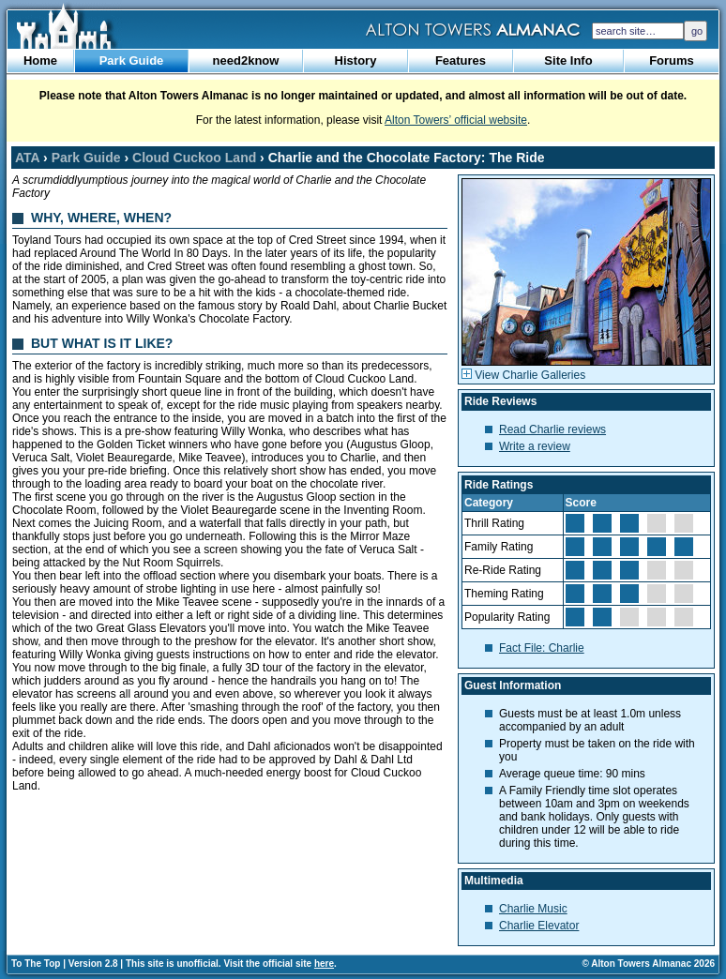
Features (460, 60)
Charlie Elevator (539, 925)
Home (40, 60)
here (324, 963)
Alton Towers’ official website (456, 120)
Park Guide (131, 60)
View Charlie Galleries (523, 375)
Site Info (568, 60)
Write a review (534, 446)
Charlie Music (533, 908)
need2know (246, 60)
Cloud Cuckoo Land (194, 157)
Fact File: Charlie (541, 648)
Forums (671, 60)
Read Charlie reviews (552, 429)
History (356, 60)
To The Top (35, 963)
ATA (27, 157)
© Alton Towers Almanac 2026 (648, 963)
